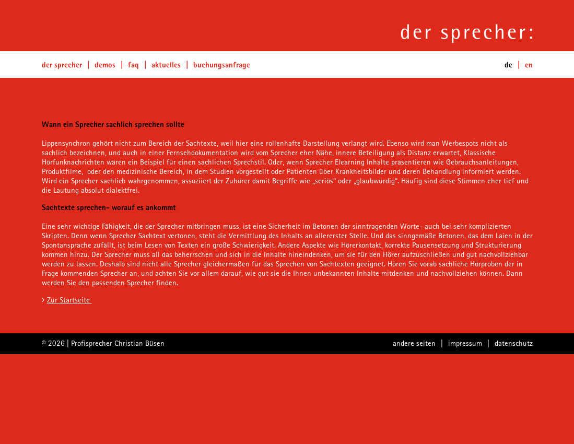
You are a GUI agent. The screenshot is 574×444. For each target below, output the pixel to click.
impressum (465, 342)
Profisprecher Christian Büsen (118, 342)
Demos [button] (105, 64)
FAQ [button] (133, 64)
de (508, 64)
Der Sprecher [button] (62, 64)
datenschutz (514, 342)
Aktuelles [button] (166, 64)
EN (529, 64)
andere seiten (414, 342)
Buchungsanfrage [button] (221, 64)
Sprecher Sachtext (137, 235)
